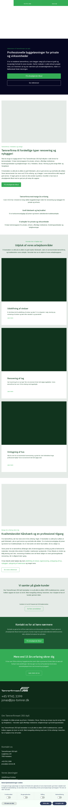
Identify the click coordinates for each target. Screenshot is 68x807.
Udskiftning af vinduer (8, 777)
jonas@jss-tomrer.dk (15, 700)
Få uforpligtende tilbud (11, 184)
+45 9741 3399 (11, 696)
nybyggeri (4, 563)
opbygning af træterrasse (17, 563)
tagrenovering (44, 561)
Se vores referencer (10, 569)
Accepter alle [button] (59, 803)
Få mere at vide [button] (9, 803)
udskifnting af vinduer (32, 561)
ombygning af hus (56, 561)
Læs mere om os (34, 673)
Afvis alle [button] (46, 803)
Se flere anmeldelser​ (34, 609)
